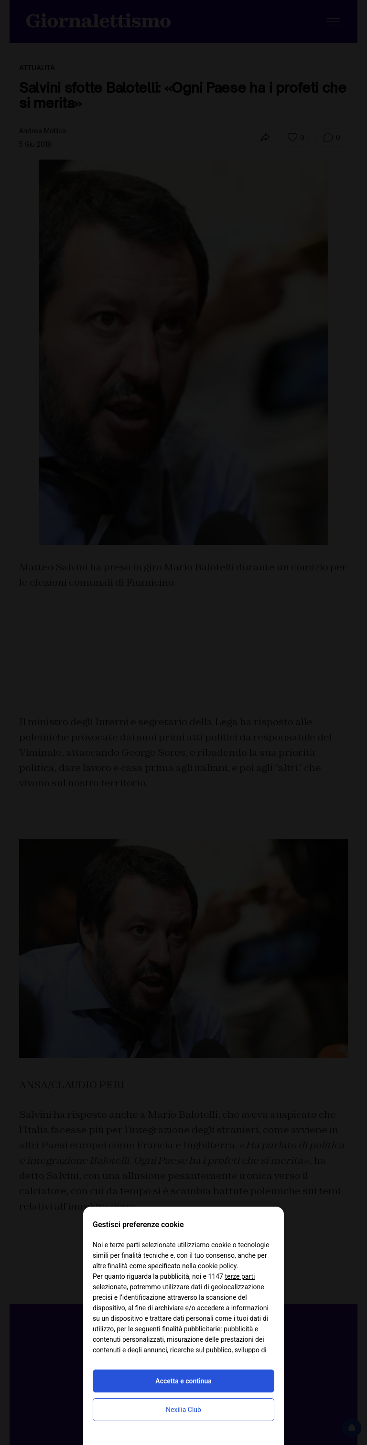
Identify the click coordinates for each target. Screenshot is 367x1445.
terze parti (240, 1276)
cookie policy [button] (217, 1266)
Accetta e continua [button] (183, 1381)
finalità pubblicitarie (191, 1329)
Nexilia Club (183, 1409)
